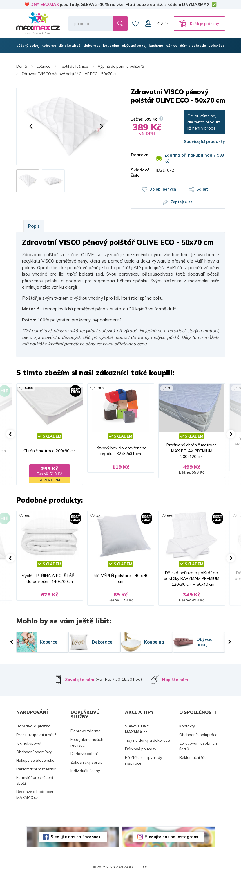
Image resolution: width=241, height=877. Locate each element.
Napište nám (175, 679)
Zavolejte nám (79, 679)
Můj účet (148, 23)
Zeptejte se (182, 202)
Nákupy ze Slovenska (35, 760)
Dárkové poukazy (140, 749)
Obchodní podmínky (34, 752)
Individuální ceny (85, 770)
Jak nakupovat (28, 743)
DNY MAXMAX (44, 4)
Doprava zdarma (85, 731)
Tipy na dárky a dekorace (147, 740)
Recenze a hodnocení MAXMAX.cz (35, 794)
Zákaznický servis (86, 762)
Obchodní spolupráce (198, 734)
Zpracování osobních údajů (198, 746)
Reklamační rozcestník (36, 769)
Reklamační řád (193, 757)
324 (99, 515)
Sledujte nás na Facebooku (77, 836)
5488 (29, 388)
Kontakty (187, 726)
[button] (31, 126)
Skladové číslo (139, 172)
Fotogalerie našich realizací (86, 742)
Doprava (139, 154)
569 (170, 515)
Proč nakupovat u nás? (36, 734)
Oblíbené (135, 23)
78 (169, 388)
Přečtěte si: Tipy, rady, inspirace (144, 760)
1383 (100, 388)
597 (28, 515)
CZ (160, 23)
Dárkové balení (84, 753)
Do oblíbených (162, 189)
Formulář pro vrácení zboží (34, 780)
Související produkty (204, 141)
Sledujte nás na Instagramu (172, 836)
